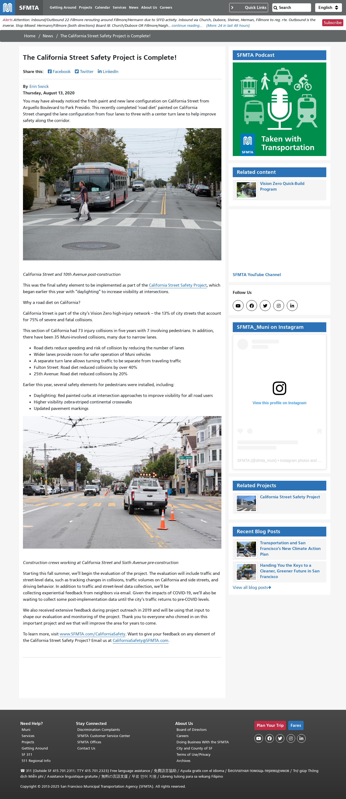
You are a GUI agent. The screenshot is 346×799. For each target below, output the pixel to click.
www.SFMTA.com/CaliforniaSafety (92, 634)
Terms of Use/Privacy (194, 754)
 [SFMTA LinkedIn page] (292, 306)
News (48, 36)
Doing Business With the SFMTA (203, 742)
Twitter (87, 71)
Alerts (7, 20)
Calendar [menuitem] (102, 7)
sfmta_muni (265, 460)
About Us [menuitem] (149, 7)
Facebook (62, 71)
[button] (328, 7)
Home (29, 36)
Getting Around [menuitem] (63, 7)
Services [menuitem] (119, 7)
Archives (183, 760)
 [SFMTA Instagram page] (279, 306)
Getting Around (35, 748)
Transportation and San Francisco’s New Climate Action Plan (290, 549)
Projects (28, 742)
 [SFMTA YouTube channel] (238, 306)
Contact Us (86, 748)
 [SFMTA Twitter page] (265, 306)
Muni (26, 729)
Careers (182, 736)
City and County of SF (194, 748)
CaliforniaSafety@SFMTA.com (140, 640)
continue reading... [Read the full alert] (187, 25)
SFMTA (243, 460)
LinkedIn (110, 71)
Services (28, 736)
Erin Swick (39, 86)
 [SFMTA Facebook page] (251, 306)
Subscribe (333, 22)
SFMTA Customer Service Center (103, 736)
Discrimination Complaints (98, 729)
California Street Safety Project (178, 285)
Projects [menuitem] (85, 7)
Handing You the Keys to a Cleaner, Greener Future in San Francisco (290, 571)
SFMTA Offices (89, 742)
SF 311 (27, 754)
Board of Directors (192, 729)
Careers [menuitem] (166, 7)
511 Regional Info (36, 760)
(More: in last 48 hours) (228, 25)
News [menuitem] (133, 7)
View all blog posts (250, 587)
